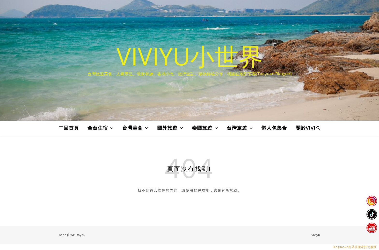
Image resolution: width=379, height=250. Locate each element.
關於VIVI (305, 128)
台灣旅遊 (237, 128)
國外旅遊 (167, 128)
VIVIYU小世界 (190, 56)
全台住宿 (97, 128)
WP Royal (77, 235)
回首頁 (71, 128)
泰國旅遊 (202, 128)
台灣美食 (132, 128)
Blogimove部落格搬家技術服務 (355, 247)
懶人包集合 (274, 128)
